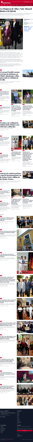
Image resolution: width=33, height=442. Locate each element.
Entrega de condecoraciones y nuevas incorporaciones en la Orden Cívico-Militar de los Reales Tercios (8, 324)
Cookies (26, 439)
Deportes (17, 4)
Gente (14, 4)
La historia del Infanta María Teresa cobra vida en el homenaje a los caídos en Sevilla (28, 107)
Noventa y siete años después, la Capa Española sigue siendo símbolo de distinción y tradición (5, 192)
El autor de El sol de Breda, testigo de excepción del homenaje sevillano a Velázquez (4, 139)
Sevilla (7, 4)
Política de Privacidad (3, 428)
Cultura (27, 4)
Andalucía (10, 4)
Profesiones (30, 4)
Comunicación (23, 4)
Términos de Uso (3, 430)
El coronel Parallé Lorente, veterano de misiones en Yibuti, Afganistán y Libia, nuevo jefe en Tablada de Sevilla (4, 93)
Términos (29, 439)
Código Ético (2, 427)
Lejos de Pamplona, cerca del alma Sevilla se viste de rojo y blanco (5, 107)
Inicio (0, 6)
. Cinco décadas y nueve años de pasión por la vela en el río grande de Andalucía (16, 153)
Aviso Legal (2, 431)
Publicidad (18, 434)
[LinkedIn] (4, 416)
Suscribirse (24, 430)
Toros (19, 4)
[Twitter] (2, 416)
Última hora (5, 4)
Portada (2, 4)
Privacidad (23, 439)
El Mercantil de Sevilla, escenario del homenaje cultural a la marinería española (4, 156)
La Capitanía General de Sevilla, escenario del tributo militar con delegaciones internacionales (16, 201)
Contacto (2, 432)
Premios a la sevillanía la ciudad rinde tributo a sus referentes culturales (7, 219)
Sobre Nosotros (2, 426)
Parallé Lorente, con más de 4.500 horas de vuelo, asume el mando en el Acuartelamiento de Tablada (16, 108)
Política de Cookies (3, 429)
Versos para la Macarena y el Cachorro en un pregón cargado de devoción (28, 200)
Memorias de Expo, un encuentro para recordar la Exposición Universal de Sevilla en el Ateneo (5, 204)
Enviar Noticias (18, 436)
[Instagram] (3, 416)
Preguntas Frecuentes (19, 435)
